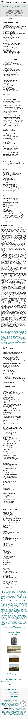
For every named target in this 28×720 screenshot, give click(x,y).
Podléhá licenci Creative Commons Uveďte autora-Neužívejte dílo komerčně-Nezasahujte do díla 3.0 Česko (14, 709)
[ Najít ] (11, 696)
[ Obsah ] (12, 694)
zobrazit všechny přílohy (10, 673)
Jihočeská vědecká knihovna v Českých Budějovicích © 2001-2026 (10, 701)
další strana (23, 684)
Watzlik (6, 262)
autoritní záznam (6, 681)
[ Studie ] (17, 692)
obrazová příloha (7, 684)
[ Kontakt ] (16, 696)
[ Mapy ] (16, 694)
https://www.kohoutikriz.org (19, 714)
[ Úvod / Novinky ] (12, 692)
